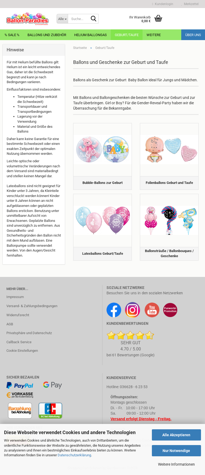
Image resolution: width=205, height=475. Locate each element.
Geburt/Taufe (127, 35)
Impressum (15, 297)
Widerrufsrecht (17, 315)
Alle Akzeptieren (176, 435)
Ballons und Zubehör (46, 35)
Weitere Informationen (176, 464)
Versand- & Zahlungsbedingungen (31, 306)
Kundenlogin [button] (162, 4)
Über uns (193, 35)
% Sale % (12, 35)
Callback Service (18, 342)
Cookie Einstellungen (22, 351)
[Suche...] (62, 19)
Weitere (154, 35)
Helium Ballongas (90, 35)
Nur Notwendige (176, 451)
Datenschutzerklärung (74, 455)
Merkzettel (190, 4)
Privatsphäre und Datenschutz (29, 333)
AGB (9, 324)
